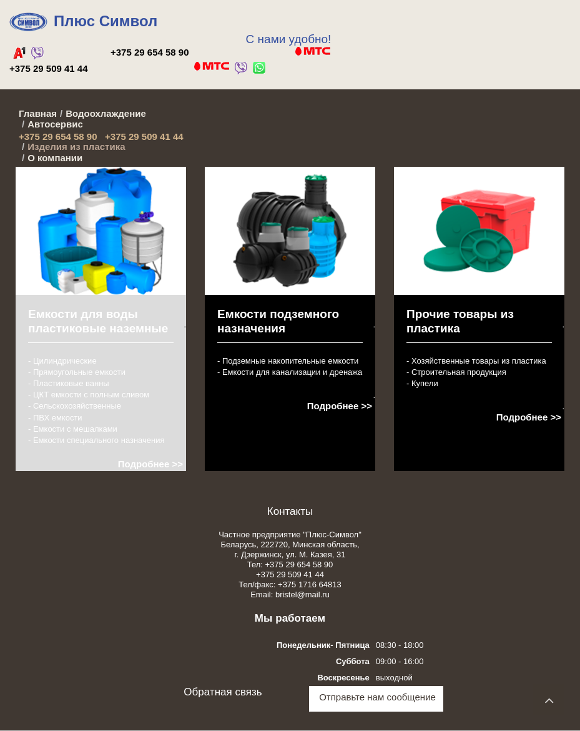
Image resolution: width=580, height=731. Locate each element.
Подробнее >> (150, 464)
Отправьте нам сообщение (377, 697)
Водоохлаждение (106, 113)
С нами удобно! (289, 39)
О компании (54, 157)
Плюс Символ (105, 20)
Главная (38, 113)
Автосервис (55, 124)
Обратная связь (223, 692)
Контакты (290, 511)
